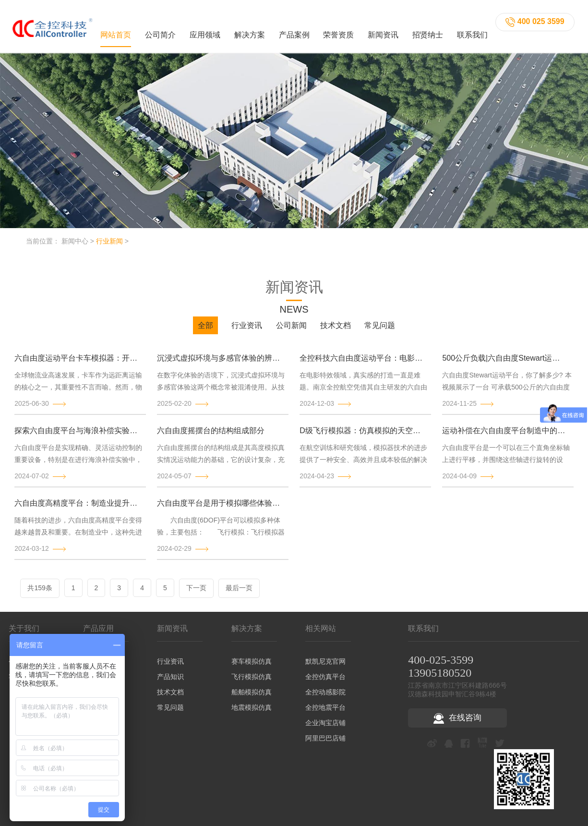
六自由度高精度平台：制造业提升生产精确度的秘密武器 (76, 508)
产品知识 (170, 682)
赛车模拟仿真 (251, 666)
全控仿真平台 (325, 682)
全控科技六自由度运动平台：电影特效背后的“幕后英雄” (362, 363)
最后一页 (239, 593)
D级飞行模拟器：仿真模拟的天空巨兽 (362, 436)
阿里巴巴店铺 (325, 743)
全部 (205, 331)
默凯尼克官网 (325, 666)
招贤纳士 (427, 32)
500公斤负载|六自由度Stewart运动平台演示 (504, 363)
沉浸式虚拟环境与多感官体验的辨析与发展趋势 (219, 363)
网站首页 (115, 32)
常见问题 (379, 331)
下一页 (196, 593)
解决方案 (249, 32)
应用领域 (205, 32)
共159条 (39, 593)
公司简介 (160, 32)
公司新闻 (291, 331)
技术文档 (335, 331)
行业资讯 (246, 331)
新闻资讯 (383, 32)
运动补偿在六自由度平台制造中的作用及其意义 (504, 436)
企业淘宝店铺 (325, 728)
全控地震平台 (325, 713)
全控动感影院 (325, 697)
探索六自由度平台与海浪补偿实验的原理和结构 (76, 436)
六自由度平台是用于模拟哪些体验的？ (219, 508)
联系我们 (472, 32)
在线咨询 (457, 723)
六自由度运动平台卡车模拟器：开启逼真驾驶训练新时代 (76, 363)
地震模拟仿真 (251, 713)
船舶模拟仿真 (251, 697)
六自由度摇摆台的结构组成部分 (210, 436)
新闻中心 (74, 246)
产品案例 (294, 32)
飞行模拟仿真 (251, 682)
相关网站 (320, 634)
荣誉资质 (338, 32)
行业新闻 (109, 246)
